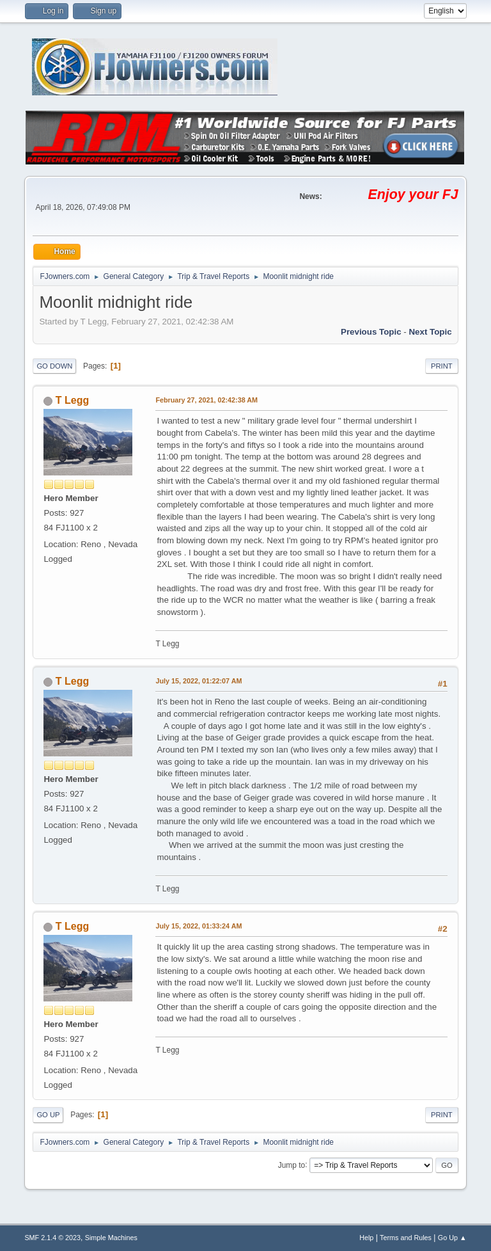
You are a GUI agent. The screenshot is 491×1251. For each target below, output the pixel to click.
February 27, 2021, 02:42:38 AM (206, 400)
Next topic (430, 332)
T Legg (72, 400)
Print (442, 366)
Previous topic (371, 332)
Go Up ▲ (452, 1237)
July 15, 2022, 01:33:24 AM (198, 926)
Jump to (292, 1164)
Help (366, 1237)
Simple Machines (111, 1237)
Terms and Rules (406, 1237)
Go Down (54, 366)
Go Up (47, 1115)
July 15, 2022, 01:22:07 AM (198, 681)
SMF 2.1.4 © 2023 (52, 1237)
